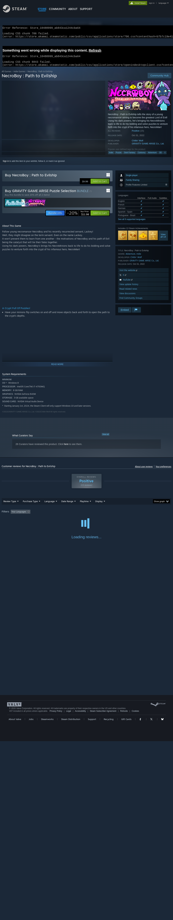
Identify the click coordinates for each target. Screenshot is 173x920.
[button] (99, 185)
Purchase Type (30, 505)
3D (160, 157)
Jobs (31, 898)
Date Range (67, 505)
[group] (86, 518)
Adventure (152, 157)
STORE (42, 9)
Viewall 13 (163, 239)
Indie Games (19, 75)
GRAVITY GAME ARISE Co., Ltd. (148, 147)
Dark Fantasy (129, 157)
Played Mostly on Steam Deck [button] (103, 516)
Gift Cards (126, 898)
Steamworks (47, 898)
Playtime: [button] (79, 516)
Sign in (6, 165)
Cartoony (141, 157)
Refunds (124, 890)
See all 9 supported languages (131, 223)
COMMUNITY (57, 9)
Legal (68, 890)
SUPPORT (86, 9)
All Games (6, 75)
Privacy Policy (56, 890)
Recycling (109, 898)
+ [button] (164, 157)
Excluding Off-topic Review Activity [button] (52, 516)
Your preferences (163, 470)
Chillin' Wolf (137, 144)
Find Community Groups (130, 302)
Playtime (84, 505)
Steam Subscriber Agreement (103, 890)
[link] (78, 217)
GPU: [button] (160, 516)
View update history (128, 288)
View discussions (127, 297)
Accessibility (80, 890)
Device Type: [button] (8, 520)
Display (99, 505)
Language (49, 505)
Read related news (128, 293)
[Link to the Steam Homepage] (17, 11)
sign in (151, 3)
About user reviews (144, 470)
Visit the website (128, 274)
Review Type (9, 505)
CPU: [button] (148, 516)
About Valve (15, 898)
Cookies (135, 890)
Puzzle (118, 157)
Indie (111, 157)
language (162, 3)
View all (105, 438)
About (73, 9)
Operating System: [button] (131, 516)
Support (92, 898)
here (66, 448)
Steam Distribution (70, 898)
